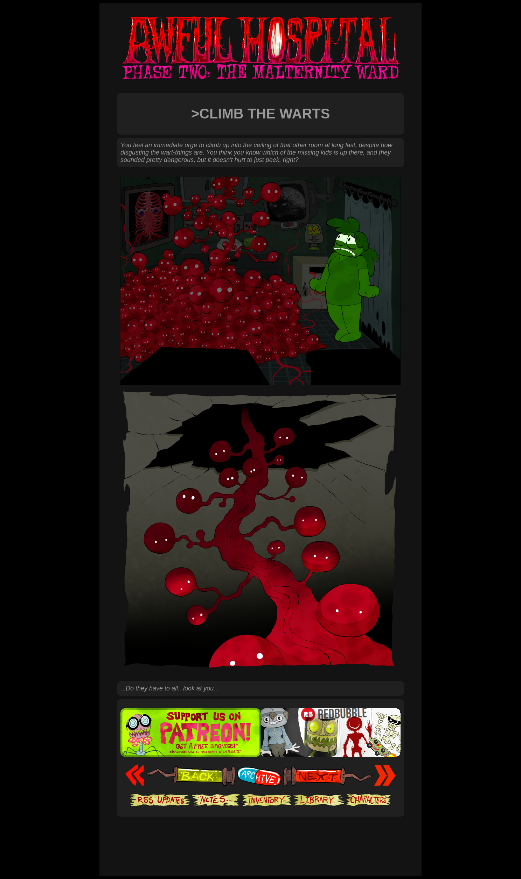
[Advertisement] (260, 838)
